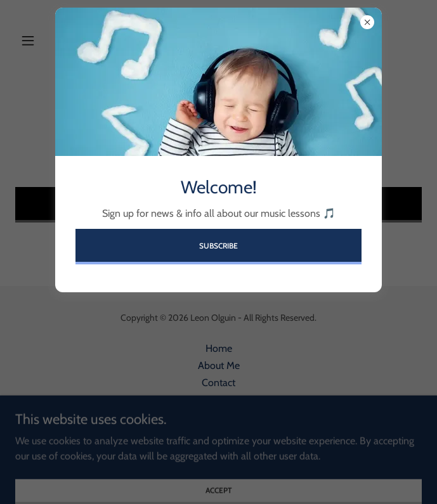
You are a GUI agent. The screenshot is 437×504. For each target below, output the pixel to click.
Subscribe (218, 245)
